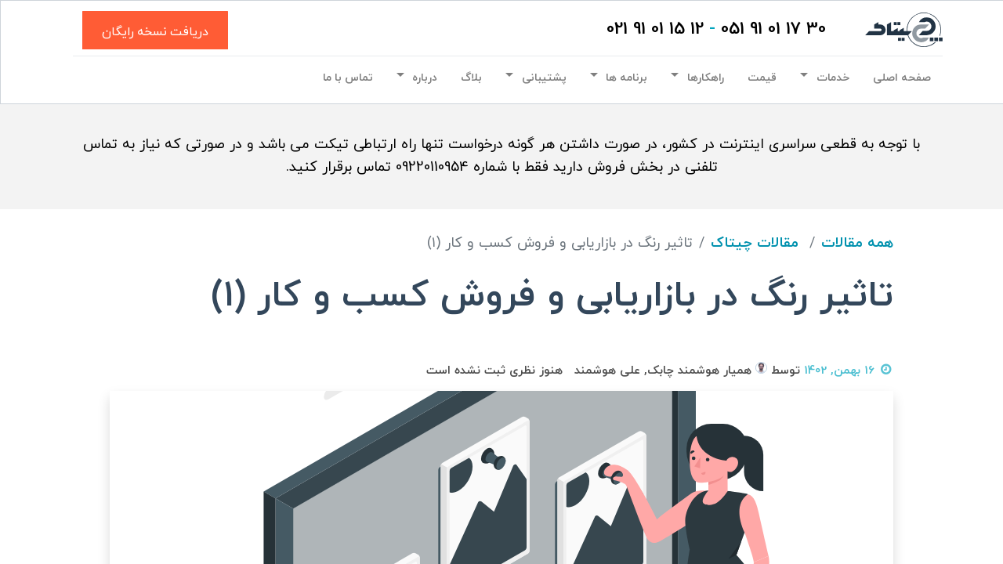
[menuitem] (902, 78)
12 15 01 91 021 (655, 29)
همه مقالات (857, 243)
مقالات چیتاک (754, 243)
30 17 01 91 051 (773, 29)
